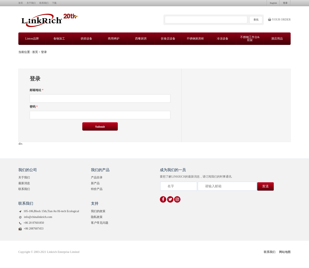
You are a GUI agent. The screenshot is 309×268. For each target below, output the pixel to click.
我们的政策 (98, 211)
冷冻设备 (222, 38)
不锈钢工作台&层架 (250, 39)
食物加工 (59, 38)
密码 (34, 106)
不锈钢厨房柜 (195, 38)
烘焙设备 (86, 38)
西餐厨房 (141, 38)
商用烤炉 (113, 38)
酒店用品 (277, 38)
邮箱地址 (37, 90)
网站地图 (285, 252)
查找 (256, 19)
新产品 (95, 183)
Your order (279, 19)
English (273, 3)
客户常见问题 (99, 222)
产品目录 (97, 177)
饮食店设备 (168, 38)
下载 (54, 3)
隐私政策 (97, 217)
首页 (20, 3)
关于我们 (31, 3)
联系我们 (43, 3)
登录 (285, 3)
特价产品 (97, 189)
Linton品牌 (32, 38)
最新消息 (24, 183)
